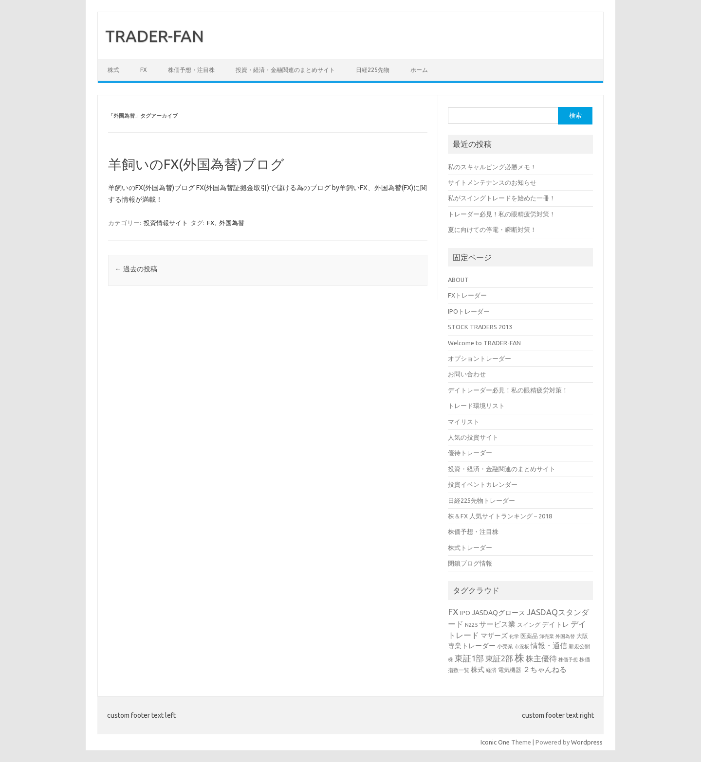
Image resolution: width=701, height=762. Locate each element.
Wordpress (587, 742)
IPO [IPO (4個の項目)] (465, 612)
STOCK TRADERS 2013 (480, 326)
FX (143, 70)
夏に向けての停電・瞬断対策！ (492, 229)
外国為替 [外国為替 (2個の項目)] (565, 636)
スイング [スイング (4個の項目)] (528, 624)
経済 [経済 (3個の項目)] (491, 670)
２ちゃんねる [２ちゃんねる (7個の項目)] (545, 669)
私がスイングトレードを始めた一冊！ (501, 198)
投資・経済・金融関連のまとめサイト (285, 70)
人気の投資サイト (473, 437)
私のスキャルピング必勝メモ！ (492, 166)
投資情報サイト (166, 222)
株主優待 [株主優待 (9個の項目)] (541, 658)
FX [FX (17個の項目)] (453, 612)
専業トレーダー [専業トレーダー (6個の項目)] (472, 646)
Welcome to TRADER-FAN (484, 342)
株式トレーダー (470, 547)
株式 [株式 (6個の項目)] (477, 669)
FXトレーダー (467, 295)
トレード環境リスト (476, 405)
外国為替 (231, 222)
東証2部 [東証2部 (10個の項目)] (499, 658)
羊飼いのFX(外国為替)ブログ (196, 164)
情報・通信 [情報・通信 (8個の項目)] (549, 645)
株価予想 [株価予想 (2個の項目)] (568, 659)
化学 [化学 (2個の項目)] (514, 636)
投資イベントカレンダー (482, 484)
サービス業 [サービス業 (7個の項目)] (497, 624)
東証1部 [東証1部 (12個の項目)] (469, 658)
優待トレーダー (470, 452)
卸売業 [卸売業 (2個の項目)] (546, 636)
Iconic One (495, 742)
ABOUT (458, 279)
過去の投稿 (136, 269)
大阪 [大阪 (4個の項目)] (582, 635)
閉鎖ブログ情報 (470, 563)
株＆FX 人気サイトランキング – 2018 (500, 516)
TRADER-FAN (154, 35)
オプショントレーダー (479, 358)
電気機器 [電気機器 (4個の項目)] (509, 669)
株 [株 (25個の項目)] (519, 657)
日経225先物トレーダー (481, 500)
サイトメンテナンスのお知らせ (492, 182)
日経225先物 (372, 70)
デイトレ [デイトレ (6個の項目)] (555, 624)
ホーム (419, 70)
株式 (113, 70)
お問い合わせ (467, 374)
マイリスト (464, 421)
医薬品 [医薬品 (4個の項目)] (529, 635)
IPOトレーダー (469, 311)
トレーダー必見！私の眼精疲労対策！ (501, 214)
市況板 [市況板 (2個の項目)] (522, 646)
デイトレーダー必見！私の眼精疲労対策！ (508, 390)
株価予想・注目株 (191, 70)
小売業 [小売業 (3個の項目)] (505, 646)
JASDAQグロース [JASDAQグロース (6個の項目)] (498, 613)
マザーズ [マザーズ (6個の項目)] (494, 635)
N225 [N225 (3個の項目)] (471, 624)
